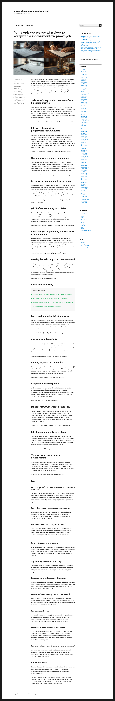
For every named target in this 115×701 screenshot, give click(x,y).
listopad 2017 (84, 185)
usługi (14, 81)
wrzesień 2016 (84, 201)
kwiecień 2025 (84, 85)
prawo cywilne (16, 102)
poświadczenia (20, 99)
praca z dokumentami (18, 100)
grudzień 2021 (84, 136)
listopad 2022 (84, 119)
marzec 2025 (84, 87)
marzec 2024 (84, 103)
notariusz (21, 92)
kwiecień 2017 (84, 195)
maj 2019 (83, 171)
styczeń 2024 (84, 107)
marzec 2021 (84, 150)
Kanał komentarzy (85, 245)
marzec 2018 (84, 182)
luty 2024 (83, 105)
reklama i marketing (85, 221)
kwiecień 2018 (84, 181)
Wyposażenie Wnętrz (86, 230)
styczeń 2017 (84, 196)
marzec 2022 (84, 131)
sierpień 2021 (84, 142)
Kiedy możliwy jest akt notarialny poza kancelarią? (47, 306)
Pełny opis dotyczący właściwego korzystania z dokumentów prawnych (42, 34)
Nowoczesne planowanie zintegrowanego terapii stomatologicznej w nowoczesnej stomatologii (90, 38)
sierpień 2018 (84, 176)
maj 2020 (83, 161)
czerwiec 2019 (84, 170)
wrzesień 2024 (84, 94)
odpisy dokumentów (18, 94)
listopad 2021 (84, 137)
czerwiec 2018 (84, 179)
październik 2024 (85, 93)
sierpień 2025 (84, 79)
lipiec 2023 (83, 111)
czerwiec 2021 (84, 145)
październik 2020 (85, 156)
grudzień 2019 (84, 165)
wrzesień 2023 (84, 110)
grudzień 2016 (84, 198)
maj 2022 (83, 128)
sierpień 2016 (84, 202)
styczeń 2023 (84, 117)
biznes (82, 216)
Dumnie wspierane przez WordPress (38, 694)
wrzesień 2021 (84, 141)
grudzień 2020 (84, 154)
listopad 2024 (84, 91)
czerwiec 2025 (84, 82)
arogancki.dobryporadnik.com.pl (31, 11)
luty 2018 (83, 184)
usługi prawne (21, 103)
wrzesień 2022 (84, 122)
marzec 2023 (84, 116)
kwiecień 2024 (84, 102)
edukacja (83, 218)
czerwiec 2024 (84, 99)
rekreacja (83, 222)
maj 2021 (83, 147)
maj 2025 (83, 83)
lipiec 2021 (83, 144)
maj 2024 (83, 100)
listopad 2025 (84, 77)
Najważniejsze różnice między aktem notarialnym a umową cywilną (52, 294)
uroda (82, 227)
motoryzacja (83, 219)
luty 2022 (83, 133)
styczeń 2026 (84, 74)
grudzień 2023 (84, 108)
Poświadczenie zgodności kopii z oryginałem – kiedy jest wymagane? (53, 302)
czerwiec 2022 (84, 127)
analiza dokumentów (18, 83)
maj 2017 (83, 193)
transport (83, 225)
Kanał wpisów (84, 244)
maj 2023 (83, 114)
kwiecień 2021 (84, 148)
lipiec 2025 (83, 80)
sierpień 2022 (84, 124)
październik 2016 (85, 199)
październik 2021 (85, 139)
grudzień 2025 (84, 76)
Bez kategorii (84, 214)
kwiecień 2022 (84, 130)
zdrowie (82, 231)
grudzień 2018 (84, 173)
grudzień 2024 (84, 90)
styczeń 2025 (84, 88)
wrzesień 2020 (84, 158)
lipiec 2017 (83, 190)
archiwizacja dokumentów (19, 85)
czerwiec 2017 (84, 192)
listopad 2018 (84, 175)
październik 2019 (85, 167)
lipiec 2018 (83, 178)
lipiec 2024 (83, 97)
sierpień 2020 (84, 159)
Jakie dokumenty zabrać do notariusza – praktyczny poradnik (51, 298)
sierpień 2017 (84, 188)
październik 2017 (85, 187)
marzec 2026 (84, 71)
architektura (83, 213)
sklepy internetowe (85, 224)
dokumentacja (16, 89)
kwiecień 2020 (84, 162)
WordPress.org (84, 247)
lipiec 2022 (83, 125)
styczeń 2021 (84, 153)
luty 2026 (83, 73)
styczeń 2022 (84, 134)
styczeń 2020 (84, 164)
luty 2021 (83, 151)
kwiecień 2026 (84, 70)
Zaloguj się (83, 242)
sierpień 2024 (84, 96)
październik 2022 (85, 120)
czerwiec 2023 (84, 113)
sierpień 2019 (84, 168)
